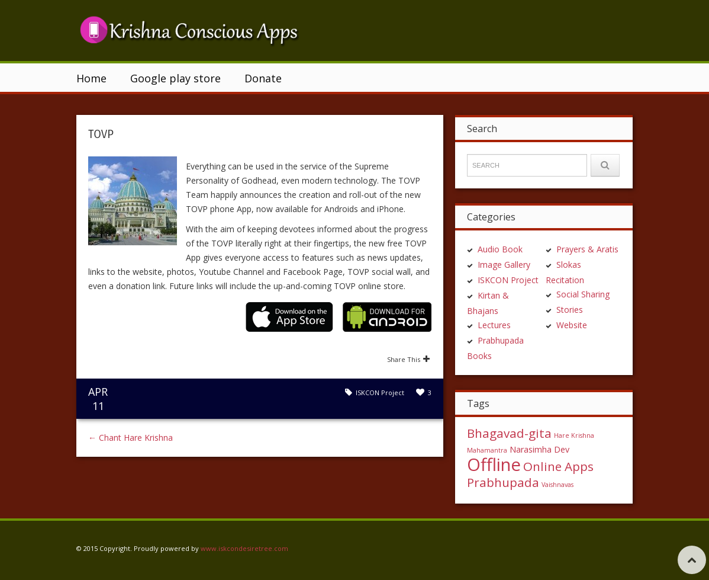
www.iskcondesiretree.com (244, 548)
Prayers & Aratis (587, 249)
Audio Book (500, 249)
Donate (263, 78)
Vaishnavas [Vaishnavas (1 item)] (557, 484)
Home (91, 78)
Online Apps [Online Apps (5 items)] (558, 466)
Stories (569, 309)
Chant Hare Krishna (130, 437)
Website (571, 325)
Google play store (175, 78)
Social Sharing (583, 294)
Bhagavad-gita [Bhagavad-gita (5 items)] (509, 433)
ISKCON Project (380, 392)
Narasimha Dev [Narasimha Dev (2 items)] (539, 449)
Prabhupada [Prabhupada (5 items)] (503, 482)
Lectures (494, 325)
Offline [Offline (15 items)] (494, 464)
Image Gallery (504, 264)
